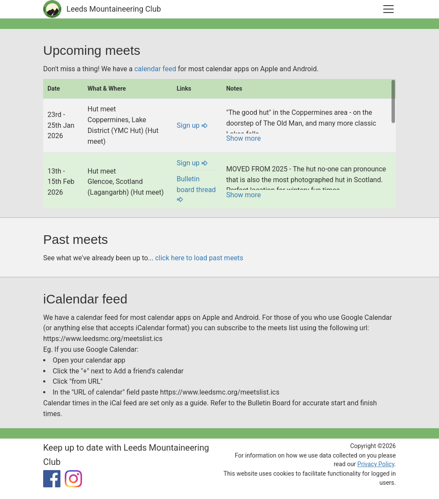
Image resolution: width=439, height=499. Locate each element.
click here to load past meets (199, 258)
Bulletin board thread (196, 189)
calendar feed (155, 69)
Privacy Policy (375, 464)
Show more (243, 138)
